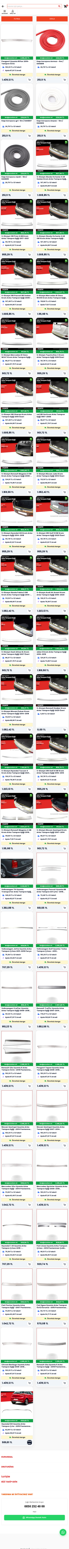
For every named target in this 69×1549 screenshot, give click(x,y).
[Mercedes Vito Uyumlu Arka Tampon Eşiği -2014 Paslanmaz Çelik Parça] (17, 1165)
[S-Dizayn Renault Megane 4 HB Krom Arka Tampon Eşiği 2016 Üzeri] (17, 809)
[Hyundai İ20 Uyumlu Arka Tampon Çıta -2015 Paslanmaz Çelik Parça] (17, 1403)
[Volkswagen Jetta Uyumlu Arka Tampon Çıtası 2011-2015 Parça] (17, 928)
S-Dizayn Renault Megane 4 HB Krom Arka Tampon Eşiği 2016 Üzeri (16, 831)
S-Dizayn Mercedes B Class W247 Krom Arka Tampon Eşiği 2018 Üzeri (15, 356)
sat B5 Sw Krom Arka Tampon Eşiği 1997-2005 (51, 415)
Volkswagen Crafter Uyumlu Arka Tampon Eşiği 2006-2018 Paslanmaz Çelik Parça (15, 1009)
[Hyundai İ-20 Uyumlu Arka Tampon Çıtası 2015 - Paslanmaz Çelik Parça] (17, 1225)
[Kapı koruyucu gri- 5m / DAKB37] (17, 100)
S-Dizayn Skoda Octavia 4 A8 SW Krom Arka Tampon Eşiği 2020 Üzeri (51, 237)
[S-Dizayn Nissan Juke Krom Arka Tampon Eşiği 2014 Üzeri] (52, 453)
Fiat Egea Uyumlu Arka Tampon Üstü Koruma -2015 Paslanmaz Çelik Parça (52, 1306)
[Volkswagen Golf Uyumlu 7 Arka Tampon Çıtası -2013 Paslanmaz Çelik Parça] (52, 928)
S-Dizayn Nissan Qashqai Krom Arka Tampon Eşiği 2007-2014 (52, 831)
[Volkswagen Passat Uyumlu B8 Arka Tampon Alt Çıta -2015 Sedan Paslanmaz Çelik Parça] (52, 868)
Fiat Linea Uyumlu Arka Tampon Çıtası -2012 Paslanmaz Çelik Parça (52, 1247)
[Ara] (59, 6)
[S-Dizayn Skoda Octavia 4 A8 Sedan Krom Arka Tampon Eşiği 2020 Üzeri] (52, 156)
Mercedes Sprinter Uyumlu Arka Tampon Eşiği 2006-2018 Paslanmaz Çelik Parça (52, 1187)
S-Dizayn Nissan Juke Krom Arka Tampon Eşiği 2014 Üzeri (50, 475)
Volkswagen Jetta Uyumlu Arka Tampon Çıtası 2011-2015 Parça (16, 950)
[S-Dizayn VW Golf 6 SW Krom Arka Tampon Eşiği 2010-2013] (52, 750)
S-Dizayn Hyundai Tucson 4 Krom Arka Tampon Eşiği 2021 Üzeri (15, 772)
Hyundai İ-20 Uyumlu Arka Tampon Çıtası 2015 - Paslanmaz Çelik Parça (13, 1247)
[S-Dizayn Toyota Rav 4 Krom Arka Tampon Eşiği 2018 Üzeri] (52, 334)
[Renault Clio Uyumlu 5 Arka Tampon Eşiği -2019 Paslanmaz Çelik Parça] (52, 1344)
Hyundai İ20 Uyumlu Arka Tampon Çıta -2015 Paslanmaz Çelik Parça (16, 1425)
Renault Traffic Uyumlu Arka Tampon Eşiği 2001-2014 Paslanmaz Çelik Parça (50, 1009)
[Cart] (65, 6)
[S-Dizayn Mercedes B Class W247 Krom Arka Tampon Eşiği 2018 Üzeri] (17, 334)
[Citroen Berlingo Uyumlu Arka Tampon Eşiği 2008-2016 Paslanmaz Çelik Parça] (17, 1344)
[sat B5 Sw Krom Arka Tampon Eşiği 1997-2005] (52, 393)
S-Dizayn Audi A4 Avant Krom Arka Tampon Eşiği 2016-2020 (51, 593)
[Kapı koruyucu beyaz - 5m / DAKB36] (52, 100)
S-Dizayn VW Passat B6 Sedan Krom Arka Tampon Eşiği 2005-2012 (16, 297)
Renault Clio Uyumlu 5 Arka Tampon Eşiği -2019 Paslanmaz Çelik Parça (51, 1366)
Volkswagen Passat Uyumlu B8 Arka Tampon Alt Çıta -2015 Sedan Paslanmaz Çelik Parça (51, 890)
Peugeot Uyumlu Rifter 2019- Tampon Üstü (15, 62)
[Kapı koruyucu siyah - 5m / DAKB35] (17, 156)
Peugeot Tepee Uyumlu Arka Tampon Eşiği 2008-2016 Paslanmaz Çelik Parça (50, 1069)
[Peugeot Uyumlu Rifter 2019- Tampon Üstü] (17, 40)
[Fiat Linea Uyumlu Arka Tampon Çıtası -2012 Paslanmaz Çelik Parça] (52, 1225)
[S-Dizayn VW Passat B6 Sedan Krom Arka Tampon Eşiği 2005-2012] (17, 274)
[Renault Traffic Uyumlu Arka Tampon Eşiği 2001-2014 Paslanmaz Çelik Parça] (52, 987)
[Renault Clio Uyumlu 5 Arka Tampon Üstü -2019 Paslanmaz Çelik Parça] (17, 1047)
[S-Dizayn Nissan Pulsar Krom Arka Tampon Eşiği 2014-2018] (17, 690)
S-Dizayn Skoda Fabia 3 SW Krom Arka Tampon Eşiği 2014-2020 (15, 593)
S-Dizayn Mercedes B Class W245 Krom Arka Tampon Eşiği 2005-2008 (51, 297)
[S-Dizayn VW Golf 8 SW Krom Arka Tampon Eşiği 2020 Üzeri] (52, 512)
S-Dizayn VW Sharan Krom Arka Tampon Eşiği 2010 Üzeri (16, 415)
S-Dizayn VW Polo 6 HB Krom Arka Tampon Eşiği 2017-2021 (15, 237)
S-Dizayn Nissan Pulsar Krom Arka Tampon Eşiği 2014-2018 (15, 712)
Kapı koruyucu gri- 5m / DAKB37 (16, 121)
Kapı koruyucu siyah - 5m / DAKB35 (14, 178)
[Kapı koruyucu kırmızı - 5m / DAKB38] (52, 40)
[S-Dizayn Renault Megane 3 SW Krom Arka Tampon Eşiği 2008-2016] (17, 453)
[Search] (34, 6)
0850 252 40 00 (34, 1506)
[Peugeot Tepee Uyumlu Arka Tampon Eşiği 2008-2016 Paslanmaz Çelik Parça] (52, 1047)
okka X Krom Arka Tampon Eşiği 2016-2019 (51, 653)
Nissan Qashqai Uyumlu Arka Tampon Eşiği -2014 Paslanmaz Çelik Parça (16, 1128)
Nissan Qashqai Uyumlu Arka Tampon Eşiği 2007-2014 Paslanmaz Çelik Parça (50, 1128)
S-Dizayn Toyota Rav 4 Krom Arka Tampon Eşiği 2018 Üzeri (50, 356)
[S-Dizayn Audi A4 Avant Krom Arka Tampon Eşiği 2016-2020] (52, 571)
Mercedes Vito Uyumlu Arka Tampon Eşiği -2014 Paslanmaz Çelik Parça (16, 1187)
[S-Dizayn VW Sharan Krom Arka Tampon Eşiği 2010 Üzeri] (17, 393)
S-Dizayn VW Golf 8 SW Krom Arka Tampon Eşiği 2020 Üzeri (51, 534)
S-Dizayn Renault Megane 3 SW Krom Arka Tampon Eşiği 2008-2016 (16, 475)
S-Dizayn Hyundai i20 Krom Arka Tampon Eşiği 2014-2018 (16, 534)
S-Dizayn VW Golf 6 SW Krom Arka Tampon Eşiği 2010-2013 (50, 772)
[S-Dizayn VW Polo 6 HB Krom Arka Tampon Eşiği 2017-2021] (17, 215)
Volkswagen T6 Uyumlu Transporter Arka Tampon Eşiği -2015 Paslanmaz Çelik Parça (16, 890)
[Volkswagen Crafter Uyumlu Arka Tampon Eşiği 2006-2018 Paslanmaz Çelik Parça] (17, 987)
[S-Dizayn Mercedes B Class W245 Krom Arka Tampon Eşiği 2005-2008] (52, 274)
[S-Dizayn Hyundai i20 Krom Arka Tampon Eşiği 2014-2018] (17, 512)
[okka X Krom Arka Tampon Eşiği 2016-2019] (52, 631)
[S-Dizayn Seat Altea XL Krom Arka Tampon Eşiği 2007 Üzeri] (17, 631)
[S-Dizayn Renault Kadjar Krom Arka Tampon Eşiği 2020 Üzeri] (52, 690)
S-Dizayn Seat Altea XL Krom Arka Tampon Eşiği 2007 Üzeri (15, 653)
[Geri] (3, 6)
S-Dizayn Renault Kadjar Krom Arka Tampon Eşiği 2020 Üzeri (51, 709)
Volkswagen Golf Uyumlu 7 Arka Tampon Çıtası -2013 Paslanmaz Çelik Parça (52, 950)
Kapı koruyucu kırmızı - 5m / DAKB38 (50, 62)
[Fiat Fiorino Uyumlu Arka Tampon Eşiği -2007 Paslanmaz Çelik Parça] (17, 1284)
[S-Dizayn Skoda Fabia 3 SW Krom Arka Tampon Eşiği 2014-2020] (17, 571)
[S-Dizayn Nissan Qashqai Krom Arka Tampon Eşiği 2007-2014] (52, 809)
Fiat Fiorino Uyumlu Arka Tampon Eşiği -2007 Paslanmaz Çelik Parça (16, 1306)
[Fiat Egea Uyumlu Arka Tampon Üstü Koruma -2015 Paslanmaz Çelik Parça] (52, 1284)
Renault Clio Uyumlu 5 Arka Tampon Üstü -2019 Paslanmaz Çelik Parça (16, 1069)
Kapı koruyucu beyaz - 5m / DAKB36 (50, 122)
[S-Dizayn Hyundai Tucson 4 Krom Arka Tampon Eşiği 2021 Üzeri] (17, 750)
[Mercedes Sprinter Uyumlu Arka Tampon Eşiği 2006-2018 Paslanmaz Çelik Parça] (52, 1165)
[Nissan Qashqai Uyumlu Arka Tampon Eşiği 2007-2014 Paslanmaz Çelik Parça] (52, 1106)
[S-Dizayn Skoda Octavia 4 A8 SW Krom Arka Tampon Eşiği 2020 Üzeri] (52, 215)
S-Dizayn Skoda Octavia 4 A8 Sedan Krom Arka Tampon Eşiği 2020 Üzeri (51, 178)
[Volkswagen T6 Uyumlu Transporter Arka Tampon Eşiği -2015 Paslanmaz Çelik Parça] (17, 868)
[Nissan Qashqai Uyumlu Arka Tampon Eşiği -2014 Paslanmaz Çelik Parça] (17, 1106)
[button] (29, 79)
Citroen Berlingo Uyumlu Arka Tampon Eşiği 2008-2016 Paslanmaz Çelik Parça (15, 1366)
